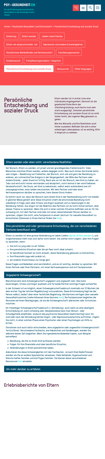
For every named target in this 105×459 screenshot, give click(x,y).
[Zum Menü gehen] (97, 8)
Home (7, 26)
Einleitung (11, 36)
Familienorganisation (68, 52)
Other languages (83, 68)
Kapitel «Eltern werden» (80, 235)
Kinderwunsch (13, 60)
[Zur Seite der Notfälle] (76, 8)
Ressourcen (63, 68)
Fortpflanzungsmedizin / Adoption (43, 60)
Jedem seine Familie (52, 36)
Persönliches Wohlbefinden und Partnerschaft (29, 52)
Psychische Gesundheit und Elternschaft (32, 26)
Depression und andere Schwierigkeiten (63, 44)
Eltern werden (29, 36)
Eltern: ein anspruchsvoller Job (21, 44)
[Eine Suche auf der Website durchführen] (90, 8)
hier (58, 218)
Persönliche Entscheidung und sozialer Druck (28, 68)
